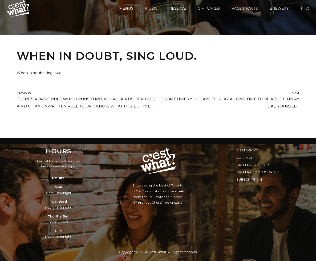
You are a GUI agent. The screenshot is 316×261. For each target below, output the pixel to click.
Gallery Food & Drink (257, 172)
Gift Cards (209, 8)
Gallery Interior (252, 165)
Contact (244, 157)
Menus (126, 8)
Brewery (279, 8)
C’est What (246, 150)
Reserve (177, 8)
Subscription (249, 179)
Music (151, 8)
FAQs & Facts (245, 8)
